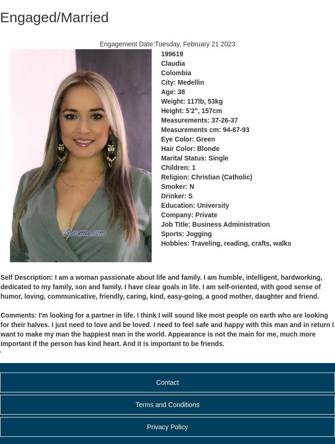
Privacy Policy (167, 427)
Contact (167, 382)
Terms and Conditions (167, 404)
